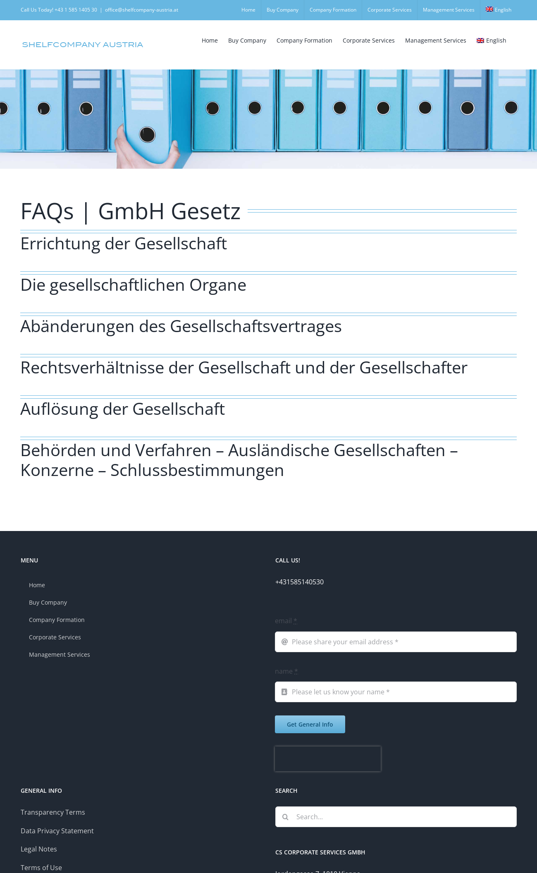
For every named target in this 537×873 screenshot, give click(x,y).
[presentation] (328, 758)
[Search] (285, 816)
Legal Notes (39, 849)
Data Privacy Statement (57, 830)
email (286, 620)
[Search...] (396, 816)
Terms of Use (41, 867)
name (286, 671)
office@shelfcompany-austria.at (141, 9)
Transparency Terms (53, 812)
